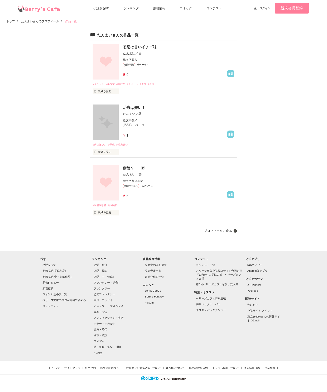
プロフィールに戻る (218, 231)
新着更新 (48, 289)
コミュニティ (51, 307)
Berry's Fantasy (154, 297)
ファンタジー (102, 289)
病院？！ (131, 169)
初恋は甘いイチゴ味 (140, 47)
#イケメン (99, 84)
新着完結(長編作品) (54, 271)
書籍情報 (159, 8)
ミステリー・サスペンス (108, 307)
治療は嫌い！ (134, 108)
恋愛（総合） (102, 265)
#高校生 (123, 84)
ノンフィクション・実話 (108, 318)
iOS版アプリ (255, 265)
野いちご (252, 305)
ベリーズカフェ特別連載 (211, 299)
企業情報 (269, 368)
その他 (98, 353)
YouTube (252, 291)
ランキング (131, 8)
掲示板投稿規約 (198, 368)
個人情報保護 (252, 368)
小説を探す (101, 8)
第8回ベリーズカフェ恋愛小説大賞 (217, 285)
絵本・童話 (100, 336)
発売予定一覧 (153, 271)
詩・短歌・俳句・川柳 (107, 348)
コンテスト (214, 8)
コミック (186, 8)
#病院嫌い (115, 206)
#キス (148, 84)
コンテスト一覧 (205, 265)
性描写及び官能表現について (143, 368)
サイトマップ (72, 368)
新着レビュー (51, 283)
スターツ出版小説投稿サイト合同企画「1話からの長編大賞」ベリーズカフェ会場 (219, 275)
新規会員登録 (291, 8)
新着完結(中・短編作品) (57, 277)
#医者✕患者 (100, 206)
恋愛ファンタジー (104, 295)
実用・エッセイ (103, 300)
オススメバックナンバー (211, 310)
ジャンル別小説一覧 (55, 295)
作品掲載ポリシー (111, 368)
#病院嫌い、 (100, 145)
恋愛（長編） (102, 271)
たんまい (129, 53)
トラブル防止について (225, 368)
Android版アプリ (257, 271)
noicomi (149, 303)
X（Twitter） (255, 285)
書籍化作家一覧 (154, 277)
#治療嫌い (125, 145)
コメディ (99, 341)
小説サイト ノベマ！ (260, 311)
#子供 (113, 145)
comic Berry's (153, 291)
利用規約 (90, 368)
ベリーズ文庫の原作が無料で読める (64, 300)
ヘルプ (56, 368)
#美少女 (112, 84)
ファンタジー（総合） (107, 283)
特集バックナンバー (208, 305)
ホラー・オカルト (104, 324)
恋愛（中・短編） (104, 277)
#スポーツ (137, 84)
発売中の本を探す (156, 265)
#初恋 (157, 84)
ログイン (265, 8)
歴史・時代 (100, 330)
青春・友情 (100, 312)
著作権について (175, 368)
